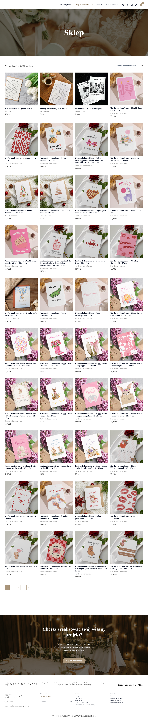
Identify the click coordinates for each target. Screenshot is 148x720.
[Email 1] (132, 5)
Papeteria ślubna (84, 4)
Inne (99, 4)
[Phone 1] (136, 5)
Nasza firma (112, 4)
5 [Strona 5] (28, 587)
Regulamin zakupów (117, 698)
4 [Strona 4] (23, 587)
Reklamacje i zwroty (116, 700)
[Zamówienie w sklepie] (129, 65)
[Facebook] (123, 5)
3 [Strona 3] (18, 587)
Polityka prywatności (117, 702)
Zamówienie (79, 700)
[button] (56, 696)
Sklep (77, 693)
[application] (92, 4)
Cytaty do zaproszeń (81, 702)
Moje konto (78, 698)
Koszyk (77, 696)
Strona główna (66, 4)
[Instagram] (127, 5)
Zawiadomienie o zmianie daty (85, 704)
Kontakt (112, 693)
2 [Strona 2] (12, 587)
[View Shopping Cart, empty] (141, 5)
